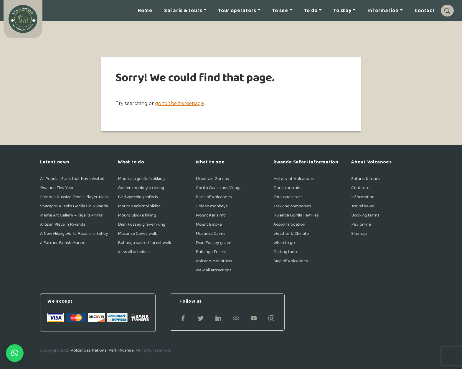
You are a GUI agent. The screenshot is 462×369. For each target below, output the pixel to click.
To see (280, 11)
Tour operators (237, 11)
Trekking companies (292, 206)
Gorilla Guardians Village (219, 187)
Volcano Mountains (214, 261)
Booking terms (365, 215)
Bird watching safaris (138, 197)
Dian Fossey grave (213, 242)
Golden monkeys (212, 206)
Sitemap (359, 233)
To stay (343, 11)
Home (145, 11)
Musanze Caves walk (137, 233)
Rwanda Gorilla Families (296, 215)
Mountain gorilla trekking (141, 178)
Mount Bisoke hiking (137, 215)
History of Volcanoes (293, 178)
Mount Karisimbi (211, 215)
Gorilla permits (287, 187)
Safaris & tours (183, 11)
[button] (15, 353)
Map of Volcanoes (290, 261)
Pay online (361, 224)
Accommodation (289, 224)
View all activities (134, 251)
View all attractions (214, 270)
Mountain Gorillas (212, 178)
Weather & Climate (291, 233)
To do (311, 11)
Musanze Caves (210, 233)
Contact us (361, 187)
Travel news (362, 206)
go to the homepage (179, 103)
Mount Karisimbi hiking (139, 206)
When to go (284, 242)
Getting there (285, 251)
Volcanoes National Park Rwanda (102, 350)
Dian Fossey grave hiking (141, 224)
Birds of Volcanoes (214, 197)
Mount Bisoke (209, 224)
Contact (425, 11)
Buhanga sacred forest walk (144, 242)
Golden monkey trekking (141, 187)
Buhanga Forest (211, 251)
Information (382, 11)
